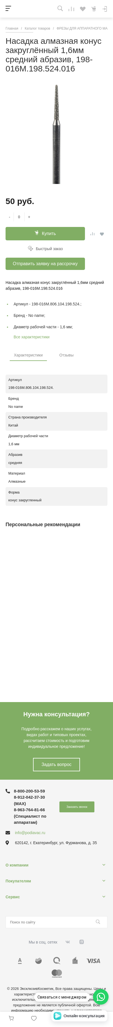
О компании (17, 865)
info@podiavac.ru (30, 832)
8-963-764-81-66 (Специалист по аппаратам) (30, 816)
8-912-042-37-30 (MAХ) (29, 800)
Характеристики (28, 355)
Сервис (13, 897)
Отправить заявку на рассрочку (45, 263)
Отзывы (66, 355)
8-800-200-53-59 (29, 791)
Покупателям (18, 881)
